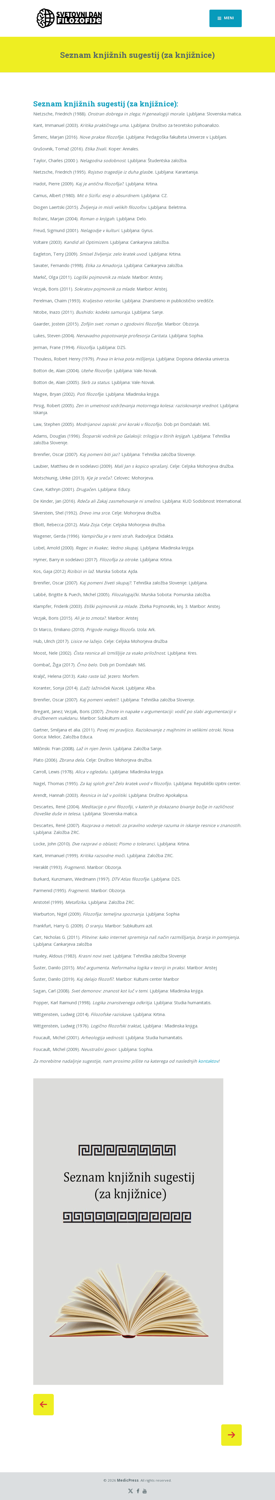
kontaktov (208, 1061)
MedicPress (128, 1480)
